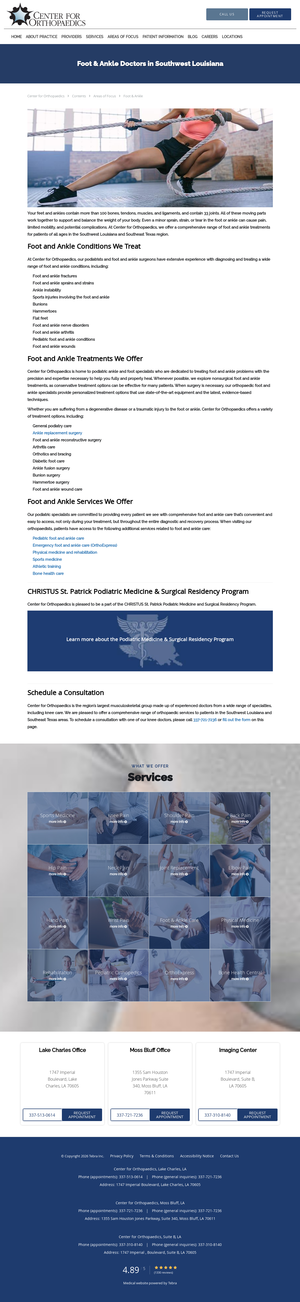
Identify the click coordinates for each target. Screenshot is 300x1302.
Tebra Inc (96, 1156)
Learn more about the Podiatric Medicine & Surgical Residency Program (150, 639)
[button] (270, 14)
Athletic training (47, 566)
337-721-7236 (205, 719)
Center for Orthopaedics (46, 96)
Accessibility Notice (197, 1155)
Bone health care (48, 573)
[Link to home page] (38, 14)
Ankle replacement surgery (57, 433)
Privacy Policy (121, 1155)
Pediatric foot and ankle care (58, 538)
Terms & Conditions (157, 1155)
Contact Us (229, 1155)
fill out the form (236, 719)
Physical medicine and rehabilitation (65, 552)
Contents (79, 96)
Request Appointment (82, 1114)
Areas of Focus (105, 96)
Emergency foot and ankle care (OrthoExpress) (75, 545)
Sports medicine (47, 559)
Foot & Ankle (133, 96)
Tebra (172, 1283)
